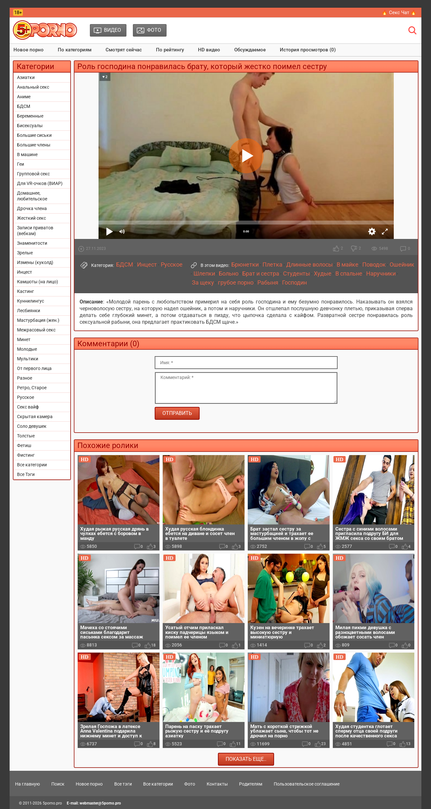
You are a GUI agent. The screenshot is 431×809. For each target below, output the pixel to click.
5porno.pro (52, 803)
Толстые (26, 435)
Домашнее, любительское (32, 195)
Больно (228, 273)
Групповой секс (33, 173)
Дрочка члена (32, 208)
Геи (20, 164)
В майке (347, 264)
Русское (25, 397)
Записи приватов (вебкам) (35, 230)
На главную (27, 784)
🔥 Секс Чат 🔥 (399, 12)
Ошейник (402, 264)
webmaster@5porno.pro (100, 803)
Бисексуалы (30, 125)
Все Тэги (26, 474)
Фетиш (24, 445)
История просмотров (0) (308, 50)
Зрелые (25, 252)
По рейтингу (170, 50)
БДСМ (23, 106)
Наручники (381, 273)
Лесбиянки (28, 310)
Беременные (30, 116)
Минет (23, 339)
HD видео (209, 50)
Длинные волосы (309, 264)
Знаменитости (32, 243)
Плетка (272, 264)
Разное (24, 378)
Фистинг (26, 455)
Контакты (217, 784)
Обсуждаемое (250, 50)
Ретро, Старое (32, 387)
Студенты (296, 273)
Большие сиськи (34, 135)
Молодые (27, 349)
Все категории (32, 464)
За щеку (203, 282)
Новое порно (28, 50)
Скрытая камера (35, 416)
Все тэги (123, 784)
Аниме (23, 96)
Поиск (58, 784)
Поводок (374, 264)
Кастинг (25, 291)
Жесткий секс (31, 218)
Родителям (250, 784)
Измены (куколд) (35, 262)
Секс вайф (28, 406)
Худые (323, 273)
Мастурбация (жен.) (38, 320)
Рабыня (267, 282)
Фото (189, 784)
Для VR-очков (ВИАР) (40, 183)
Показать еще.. (246, 759)
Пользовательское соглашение (307, 784)
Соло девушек (32, 426)
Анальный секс (33, 87)
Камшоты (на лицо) (37, 281)
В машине (27, 154)
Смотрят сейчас (124, 50)
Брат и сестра (260, 273)
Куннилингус (30, 300)
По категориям (74, 50)
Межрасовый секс (36, 329)
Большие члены (33, 144)
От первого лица (34, 368)
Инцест (24, 272)
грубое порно (236, 282)
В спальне (348, 273)
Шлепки (204, 273)
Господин (294, 282)
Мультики (27, 358)
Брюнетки (245, 264)
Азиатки (26, 77)
